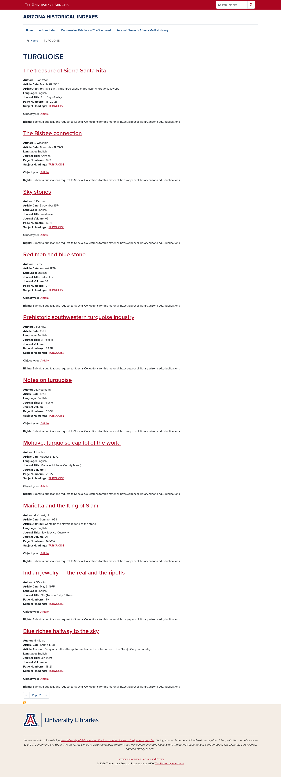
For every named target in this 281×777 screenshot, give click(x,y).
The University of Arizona (169, 763)
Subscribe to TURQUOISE (24, 702)
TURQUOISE (56, 106)
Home (29, 30)
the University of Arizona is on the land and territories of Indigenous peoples (107, 740)
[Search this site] (232, 5)
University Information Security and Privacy (140, 759)
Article (44, 114)
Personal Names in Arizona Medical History (142, 30)
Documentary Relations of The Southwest (86, 30)
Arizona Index (47, 30)
